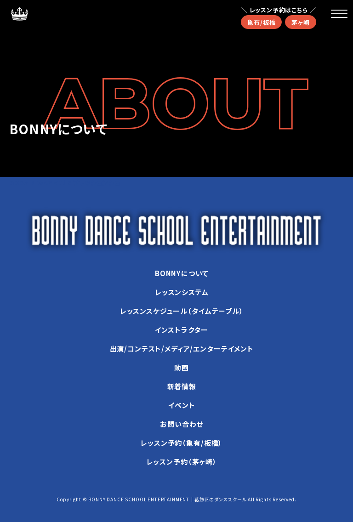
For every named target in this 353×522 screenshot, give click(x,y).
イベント (181, 405)
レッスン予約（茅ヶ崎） (182, 461)
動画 (181, 367)
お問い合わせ (181, 424)
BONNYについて (182, 273)
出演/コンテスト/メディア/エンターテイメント (182, 348)
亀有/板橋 (261, 22)
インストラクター (181, 330)
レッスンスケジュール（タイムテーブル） (182, 311)
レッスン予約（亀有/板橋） (181, 443)
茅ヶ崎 (300, 22)
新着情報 (181, 386)
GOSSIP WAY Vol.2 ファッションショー (68, 182)
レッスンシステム (182, 292)
